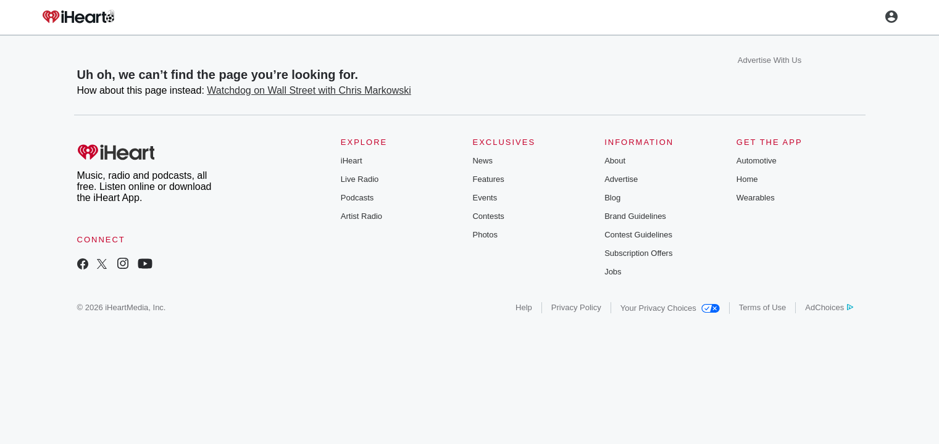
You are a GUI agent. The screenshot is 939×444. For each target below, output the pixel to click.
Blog (612, 197)
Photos (484, 234)
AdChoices (829, 307)
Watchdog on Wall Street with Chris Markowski (309, 90)
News (482, 160)
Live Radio (359, 179)
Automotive (757, 160)
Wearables (756, 197)
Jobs (612, 271)
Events (484, 197)
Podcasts (357, 197)
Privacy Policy (576, 307)
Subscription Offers (638, 253)
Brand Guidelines (635, 216)
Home (747, 179)
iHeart (351, 160)
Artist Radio (361, 216)
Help (523, 307)
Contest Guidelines (638, 234)
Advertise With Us (769, 60)
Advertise (621, 179)
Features (488, 179)
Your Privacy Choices (670, 308)
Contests (488, 216)
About (614, 160)
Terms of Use (763, 307)
